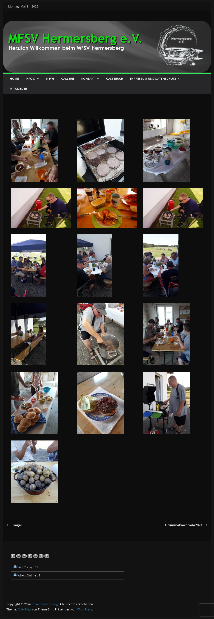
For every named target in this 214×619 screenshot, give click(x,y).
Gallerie (68, 79)
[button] (37, 79)
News (50, 79)
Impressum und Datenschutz (153, 79)
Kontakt (88, 79)
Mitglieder (18, 89)
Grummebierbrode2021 (186, 525)
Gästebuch (114, 79)
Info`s (30, 79)
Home (14, 79)
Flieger (14, 525)
